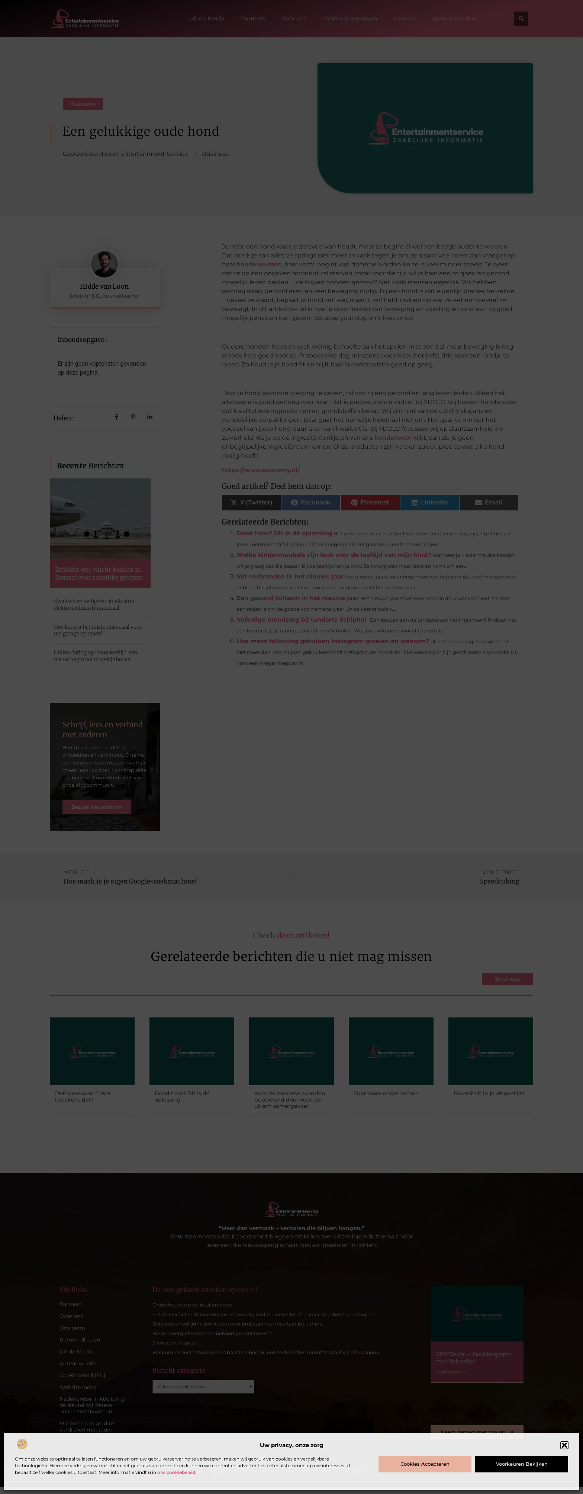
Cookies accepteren (425, 1464)
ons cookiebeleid (176, 1472)
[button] (564, 1445)
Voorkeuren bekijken (522, 1464)
